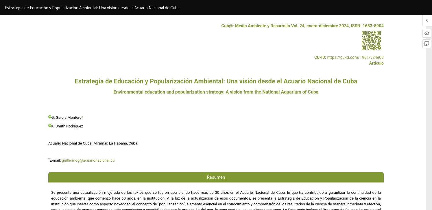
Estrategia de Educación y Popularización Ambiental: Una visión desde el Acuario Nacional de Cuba (92, 7)
